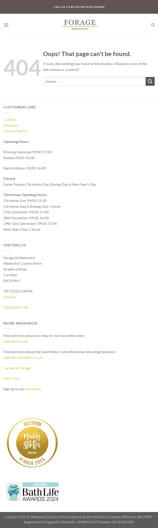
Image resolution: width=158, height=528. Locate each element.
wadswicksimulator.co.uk (22, 357)
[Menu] (6, 24)
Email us (9, 297)
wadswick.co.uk (15, 341)
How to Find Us (15, 131)
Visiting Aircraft (15, 307)
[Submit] (150, 81)
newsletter (33, 389)
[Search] (153, 25)
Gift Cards (11, 378)
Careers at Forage (17, 368)
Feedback (11, 125)
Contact (9, 119)
